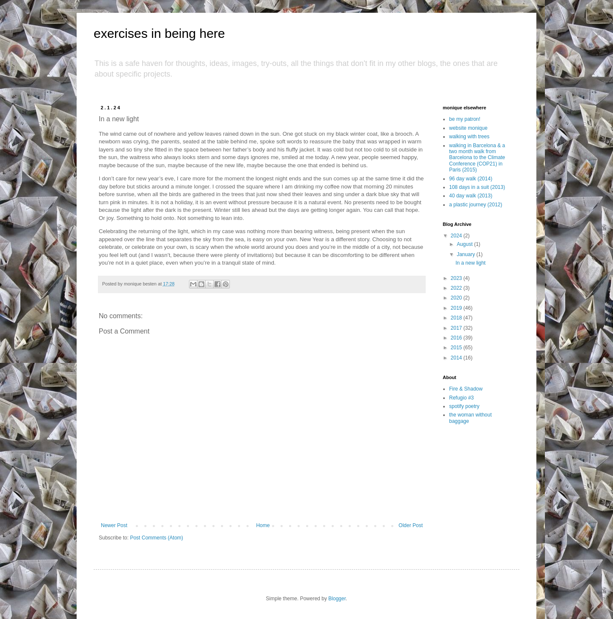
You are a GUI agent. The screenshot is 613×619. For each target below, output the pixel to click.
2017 (457, 328)
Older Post (410, 525)
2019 (457, 308)
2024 (457, 236)
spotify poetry (464, 406)
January (466, 254)
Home (263, 525)
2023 (457, 278)
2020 (457, 298)
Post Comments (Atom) (156, 538)
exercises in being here (159, 33)
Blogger (337, 599)
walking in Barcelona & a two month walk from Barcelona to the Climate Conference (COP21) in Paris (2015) (477, 158)
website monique (468, 128)
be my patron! (464, 119)
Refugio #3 (461, 398)
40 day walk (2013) (470, 196)
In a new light (470, 263)
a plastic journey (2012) (475, 205)
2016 (457, 338)
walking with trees (469, 137)
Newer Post (114, 525)
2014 (457, 358)
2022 (457, 288)
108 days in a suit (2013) (477, 187)
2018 (457, 318)
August (465, 244)
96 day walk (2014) (470, 179)
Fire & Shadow (466, 389)
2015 (457, 348)
